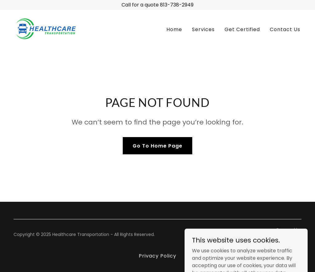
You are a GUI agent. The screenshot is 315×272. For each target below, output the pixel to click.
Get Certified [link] (242, 29)
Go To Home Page (157, 145)
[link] (46, 28)
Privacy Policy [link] (157, 255)
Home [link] (174, 29)
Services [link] (203, 29)
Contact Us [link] (285, 29)
